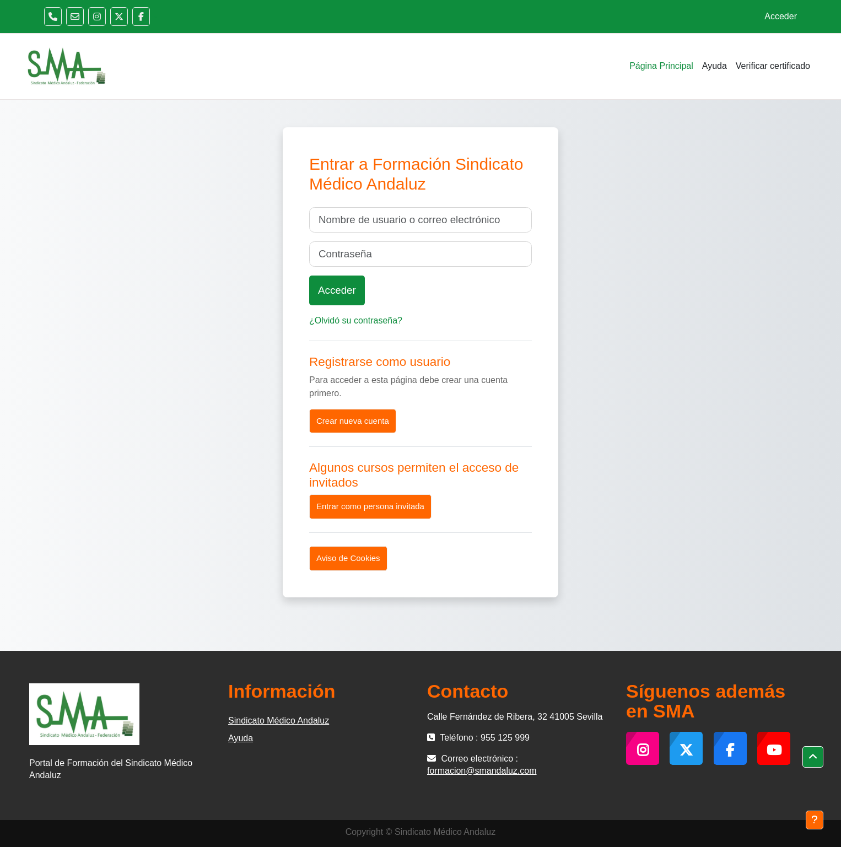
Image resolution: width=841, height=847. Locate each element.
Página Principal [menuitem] (661, 66)
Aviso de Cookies (348, 558)
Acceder (780, 16)
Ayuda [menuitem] (714, 66)
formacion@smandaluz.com (482, 770)
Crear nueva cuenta (352, 420)
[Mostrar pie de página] (814, 820)
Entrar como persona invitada (370, 506)
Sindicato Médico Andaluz (278, 720)
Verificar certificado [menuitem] (773, 66)
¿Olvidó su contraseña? (355, 320)
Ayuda (240, 738)
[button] (812, 757)
